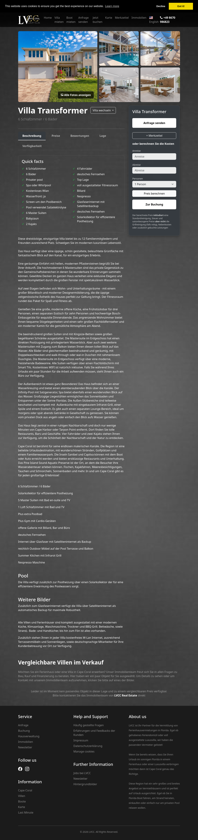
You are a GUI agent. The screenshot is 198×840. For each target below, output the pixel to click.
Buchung (24, 731)
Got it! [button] (181, 6)
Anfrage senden (83, 20)
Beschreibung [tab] (31, 136)
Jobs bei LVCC (82, 773)
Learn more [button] (112, 6)
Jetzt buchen (97, 20)
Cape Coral (25, 790)
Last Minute (25, 812)
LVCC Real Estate (125, 695)
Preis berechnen (154, 193)
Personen (137, 178)
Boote (22, 801)
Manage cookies (83, 751)
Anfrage (23, 725)
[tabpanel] (71, 401)
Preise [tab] (56, 136)
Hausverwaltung (28, 736)
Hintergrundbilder (85, 784)
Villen (21, 796)
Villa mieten (59, 20)
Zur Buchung (154, 204)
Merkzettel (122, 18)
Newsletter (25, 747)
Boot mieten (71, 20)
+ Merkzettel (154, 135)
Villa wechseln (102, 110)
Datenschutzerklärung (87, 746)
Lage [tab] (102, 136)
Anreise (136, 150)
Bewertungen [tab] (79, 136)
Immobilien (138, 18)
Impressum (80, 740)
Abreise (136, 164)
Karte (108, 18)
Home (48, 18)
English (154, 20)
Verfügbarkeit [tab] (32, 146)
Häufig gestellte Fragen (88, 725)
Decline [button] (160, 6)
